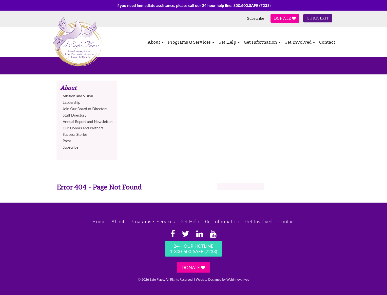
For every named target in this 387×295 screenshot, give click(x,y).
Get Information (262, 42)
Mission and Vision (78, 96)
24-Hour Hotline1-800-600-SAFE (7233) (193, 248)
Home (98, 222)
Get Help (229, 42)
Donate (285, 18)
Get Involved (300, 42)
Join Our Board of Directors (85, 108)
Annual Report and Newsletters (88, 121)
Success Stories (75, 134)
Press (67, 141)
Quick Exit (318, 18)
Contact (327, 42)
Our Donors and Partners (83, 128)
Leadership (71, 102)
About (155, 42)
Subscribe (255, 18)
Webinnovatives (237, 279)
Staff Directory (74, 115)
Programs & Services (191, 42)
